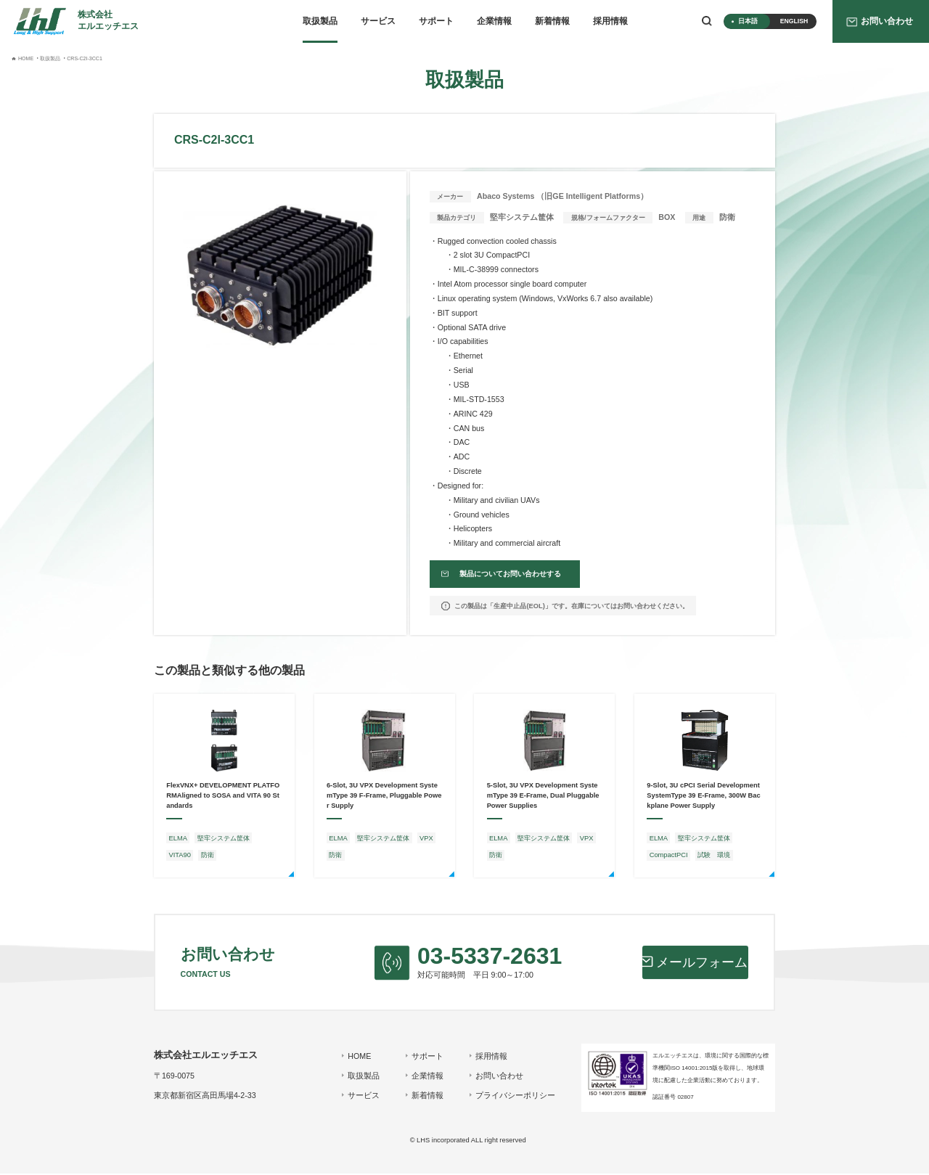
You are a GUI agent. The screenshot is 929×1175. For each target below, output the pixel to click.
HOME (358, 1057)
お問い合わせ (499, 1077)
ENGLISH (794, 21)
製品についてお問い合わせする (507, 574)
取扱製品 (320, 21)
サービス (378, 21)
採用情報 (610, 21)
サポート (436, 21)
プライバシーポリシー (514, 1096)
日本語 (748, 21)
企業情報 (494, 21)
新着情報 (552, 21)
